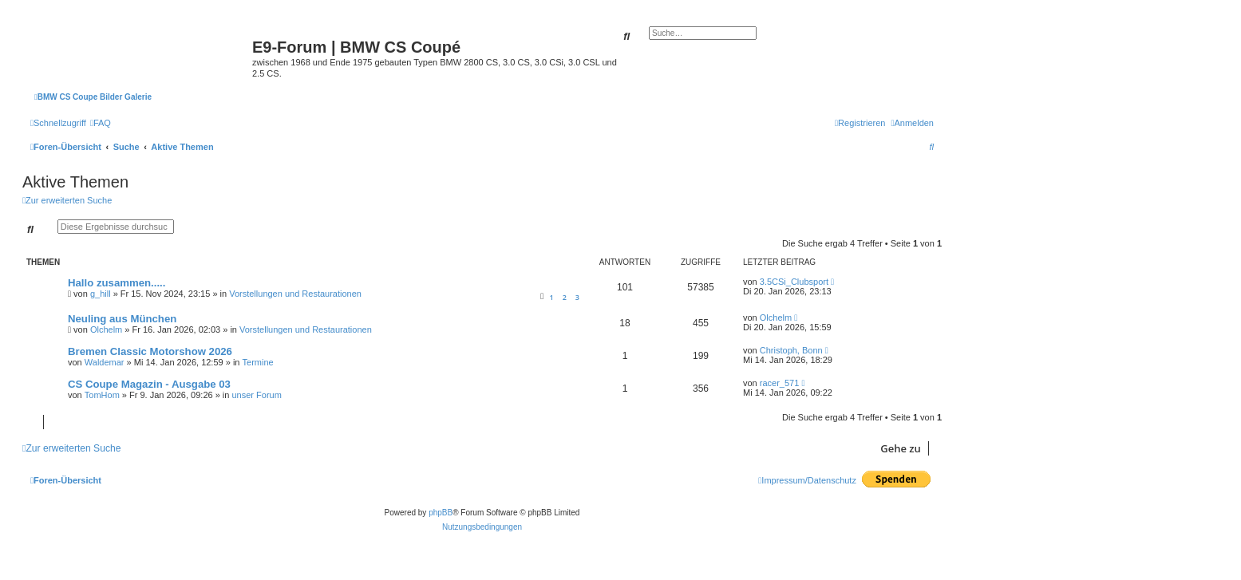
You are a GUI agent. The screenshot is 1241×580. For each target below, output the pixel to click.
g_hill (100, 293)
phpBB (441, 512)
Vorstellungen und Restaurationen (295, 293)
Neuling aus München (122, 319)
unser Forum (256, 395)
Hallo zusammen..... (116, 283)
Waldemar (104, 362)
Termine (258, 362)
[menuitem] (100, 122)
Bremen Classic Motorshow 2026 (150, 351)
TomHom (102, 395)
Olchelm (106, 329)
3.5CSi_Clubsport (794, 281)
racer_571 (780, 383)
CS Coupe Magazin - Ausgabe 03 (149, 384)
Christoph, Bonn (791, 350)
